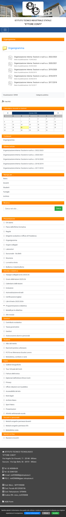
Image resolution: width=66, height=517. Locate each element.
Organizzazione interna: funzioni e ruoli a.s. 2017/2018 (35, 82)
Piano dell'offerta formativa (14, 227)
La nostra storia (10, 262)
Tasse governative (11, 327)
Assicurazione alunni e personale (16, 336)
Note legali (8, 396)
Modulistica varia (10, 430)
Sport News (8, 405)
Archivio (6, 196)
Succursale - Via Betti (12, 254)
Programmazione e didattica (15, 306)
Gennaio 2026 (33, 113)
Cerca (58, 208)
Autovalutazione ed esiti (13, 292)
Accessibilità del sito (12, 391)
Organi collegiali (10, 245)
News (5, 178)
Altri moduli (8, 315)
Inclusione (8, 288)
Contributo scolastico (12, 322)
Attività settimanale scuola (14, 413)
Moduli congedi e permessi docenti (17, 421)
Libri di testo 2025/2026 (13, 301)
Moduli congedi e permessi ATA (15, 426)
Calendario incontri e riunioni (15, 108)
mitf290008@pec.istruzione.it (21, 478)
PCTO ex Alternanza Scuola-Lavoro (17, 352)
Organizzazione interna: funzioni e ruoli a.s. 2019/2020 (35, 69)
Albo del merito (10, 344)
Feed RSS (8, 101)
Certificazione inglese (12, 297)
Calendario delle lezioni (12, 284)
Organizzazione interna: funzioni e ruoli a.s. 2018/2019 (35, 76)
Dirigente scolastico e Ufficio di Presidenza (20, 236)
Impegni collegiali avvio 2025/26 (16, 275)
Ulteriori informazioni (32, 513)
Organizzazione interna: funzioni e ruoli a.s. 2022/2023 (35, 57)
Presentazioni (9, 409)
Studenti (6, 187)
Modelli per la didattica (12, 310)
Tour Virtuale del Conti (12, 369)
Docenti (6, 183)
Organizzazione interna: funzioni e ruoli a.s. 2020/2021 (35, 63)
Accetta (55, 513)
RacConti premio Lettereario (14, 348)
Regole (7, 231)
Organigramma (10, 240)
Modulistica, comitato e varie (15, 357)
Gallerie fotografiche (12, 365)
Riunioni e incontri (11, 438)
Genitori (7, 331)
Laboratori (8, 249)
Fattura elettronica (11, 374)
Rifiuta (46, 513)
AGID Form (9, 502)
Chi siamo (8, 223)
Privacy (7, 382)
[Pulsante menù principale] (5, 29)
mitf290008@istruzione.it (20, 475)
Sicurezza (8, 258)
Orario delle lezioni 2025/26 (14, 279)
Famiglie (6, 192)
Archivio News (9, 400)
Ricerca (6, 203)
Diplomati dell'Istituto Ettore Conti (16, 378)
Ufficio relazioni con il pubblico (15, 387)
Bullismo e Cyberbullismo (13, 267)
